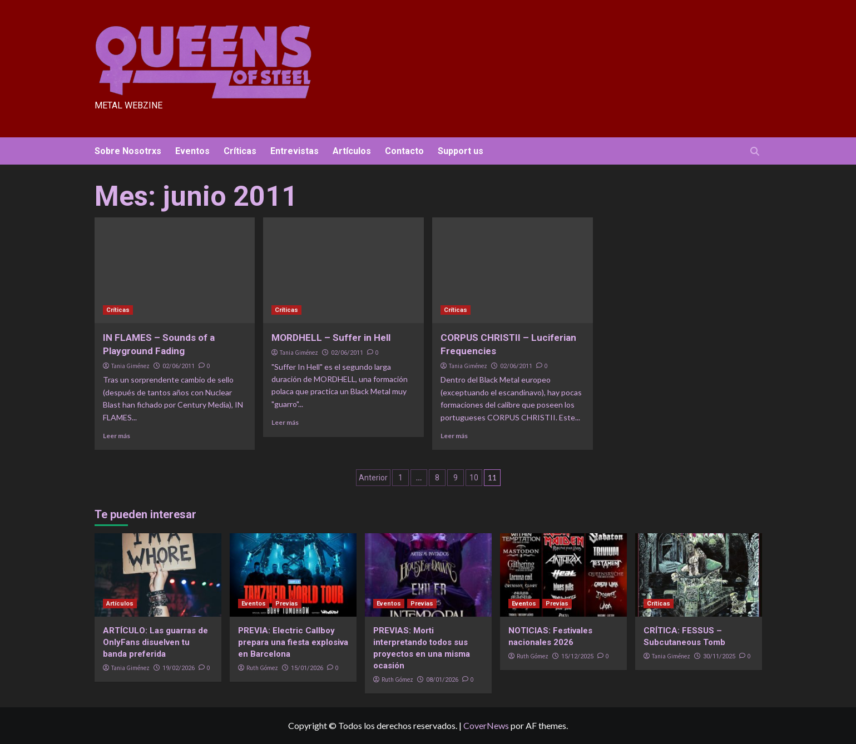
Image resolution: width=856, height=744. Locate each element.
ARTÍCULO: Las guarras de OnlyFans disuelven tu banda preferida (155, 642)
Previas (286, 603)
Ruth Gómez (262, 668)
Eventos (192, 151)
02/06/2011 (178, 366)
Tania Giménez (130, 366)
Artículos (352, 151)
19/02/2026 (178, 668)
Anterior (373, 477)
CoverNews (486, 725)
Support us (460, 151)
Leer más (116, 435)
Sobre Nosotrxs (128, 151)
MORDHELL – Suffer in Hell (330, 337)
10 (473, 477)
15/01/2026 (307, 668)
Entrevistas (294, 151)
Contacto (404, 151)
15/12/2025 (577, 656)
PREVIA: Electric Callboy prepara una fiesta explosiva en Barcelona (293, 642)
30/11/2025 (719, 656)
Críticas (240, 151)
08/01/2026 (442, 679)
